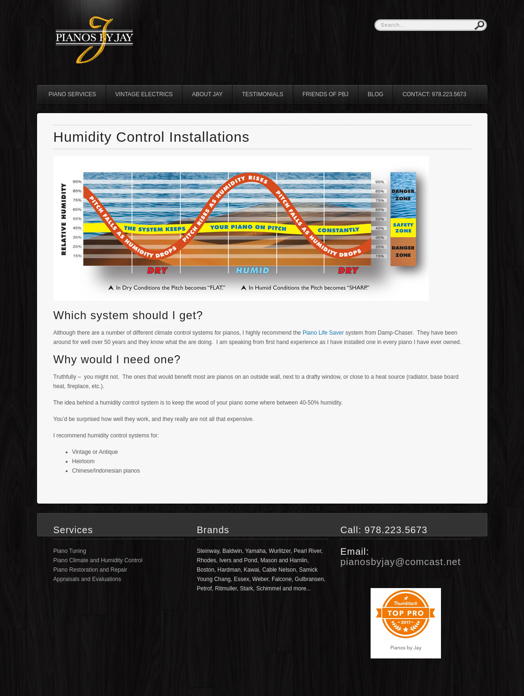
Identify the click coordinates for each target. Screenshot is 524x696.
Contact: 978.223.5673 (434, 94)
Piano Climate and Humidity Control (98, 560)
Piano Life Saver (323, 332)
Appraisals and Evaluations (87, 579)
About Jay (207, 94)
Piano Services (72, 94)
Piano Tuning (69, 551)
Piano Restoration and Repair (90, 569)
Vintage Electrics (144, 94)
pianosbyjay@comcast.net (401, 562)
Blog (375, 94)
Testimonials (262, 94)
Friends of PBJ (326, 94)
